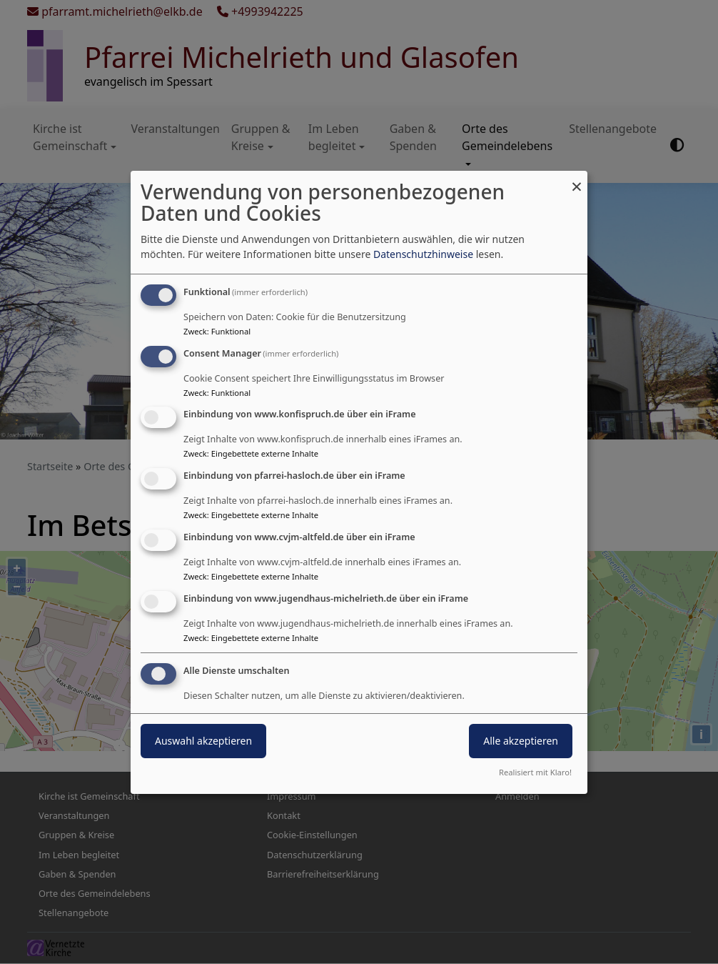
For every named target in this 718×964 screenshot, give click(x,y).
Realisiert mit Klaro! (535, 772)
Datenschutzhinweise (423, 254)
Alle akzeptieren (520, 740)
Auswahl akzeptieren (203, 740)
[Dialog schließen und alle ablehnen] (576, 180)
